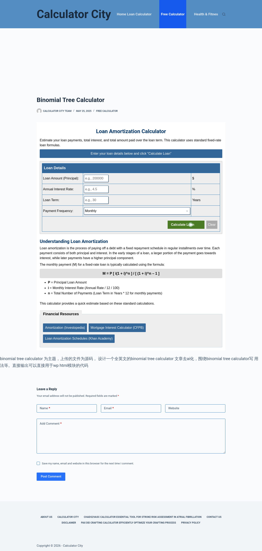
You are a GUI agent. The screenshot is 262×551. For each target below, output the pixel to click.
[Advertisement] (131, 59)
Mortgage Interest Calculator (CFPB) (117, 327)
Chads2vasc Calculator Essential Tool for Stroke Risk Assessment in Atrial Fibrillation (143, 515)
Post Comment (51, 474)
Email (109, 406)
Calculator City (74, 14)
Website (173, 406)
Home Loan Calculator (134, 14)
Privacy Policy (190, 520)
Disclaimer (69, 520)
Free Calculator (173, 14)
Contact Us (214, 515)
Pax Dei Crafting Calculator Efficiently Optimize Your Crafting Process (128, 520)
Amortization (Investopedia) (65, 327)
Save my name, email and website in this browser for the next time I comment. (88, 461)
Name (45, 406)
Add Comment (51, 421)
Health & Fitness (207, 14)
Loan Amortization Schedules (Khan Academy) (79, 337)
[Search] (223, 14)
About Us (46, 515)
